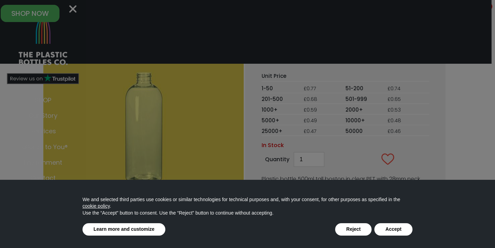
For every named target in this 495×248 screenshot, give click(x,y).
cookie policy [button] (96, 206)
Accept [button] (393, 229)
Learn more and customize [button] (124, 229)
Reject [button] (353, 229)
